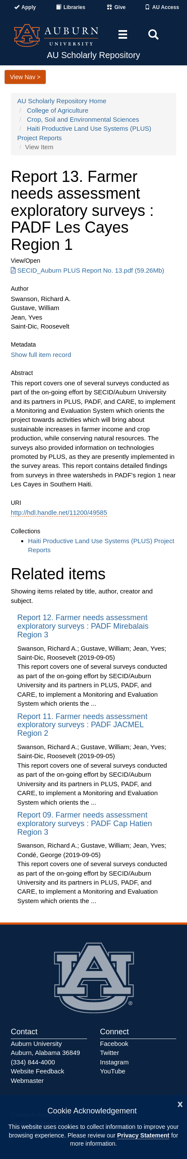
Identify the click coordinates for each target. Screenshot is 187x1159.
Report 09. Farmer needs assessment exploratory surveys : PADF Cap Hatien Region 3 (84, 823)
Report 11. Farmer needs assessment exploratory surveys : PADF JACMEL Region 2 (82, 725)
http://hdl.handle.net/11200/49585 (59, 512)
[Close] (180, 1103)
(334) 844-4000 (33, 1062)
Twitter (109, 1052)
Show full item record (41, 354)
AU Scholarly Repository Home (61, 101)
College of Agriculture (58, 110)
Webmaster (27, 1080)
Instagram (114, 1062)
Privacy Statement (143, 1135)
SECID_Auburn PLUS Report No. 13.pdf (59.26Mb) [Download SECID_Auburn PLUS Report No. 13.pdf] (87, 270)
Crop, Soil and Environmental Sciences (83, 119)
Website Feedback (37, 1071)
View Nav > (25, 77)
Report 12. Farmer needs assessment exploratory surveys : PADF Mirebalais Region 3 (83, 626)
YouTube (112, 1071)
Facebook (114, 1043)
